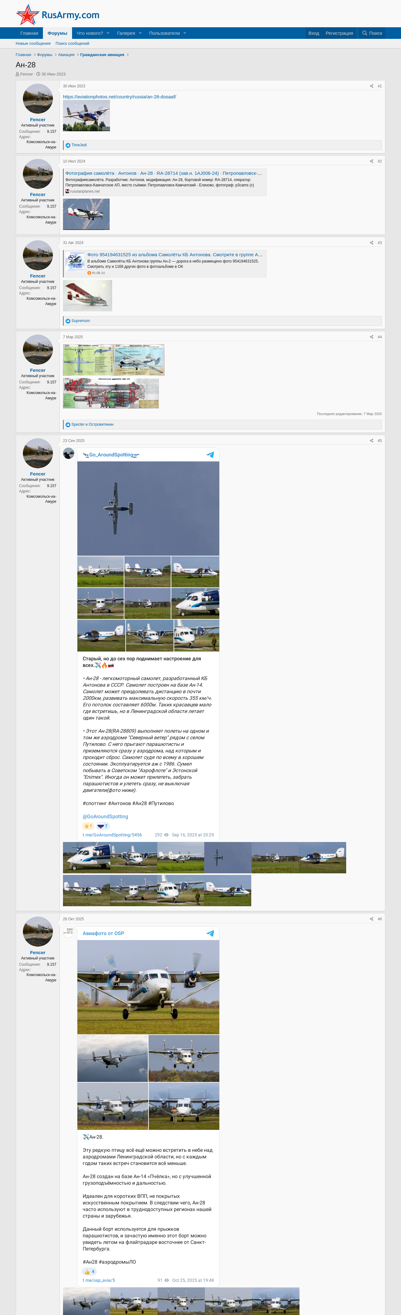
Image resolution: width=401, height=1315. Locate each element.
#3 (380, 243)
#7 (380, 1307)
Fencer (26, 74)
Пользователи (164, 33)
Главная (29, 33)
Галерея (126, 33)
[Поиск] (372, 33)
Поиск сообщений (73, 43)
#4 (380, 337)
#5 (380, 441)
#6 (380, 919)
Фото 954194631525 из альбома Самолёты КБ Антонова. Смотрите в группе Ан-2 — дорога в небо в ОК (200, 254)
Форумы (57, 33)
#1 (380, 86)
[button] (108, 33)
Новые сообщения (33, 43)
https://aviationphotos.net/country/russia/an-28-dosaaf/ (119, 96)
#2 (380, 161)
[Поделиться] (372, 86)
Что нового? (90, 33)
